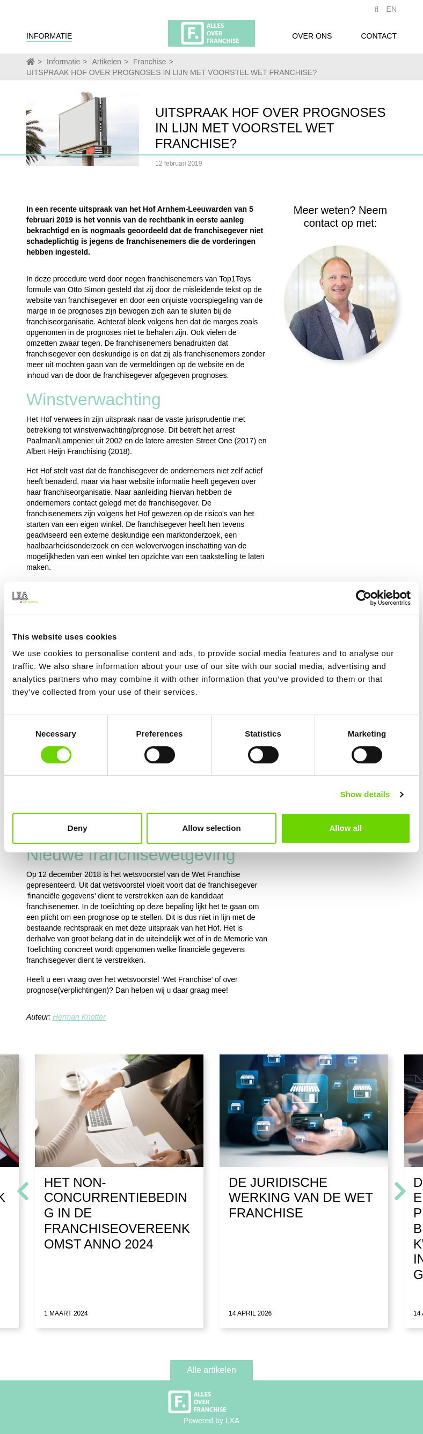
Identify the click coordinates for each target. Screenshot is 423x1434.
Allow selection (211, 828)
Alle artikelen (211, 1369)
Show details (365, 794)
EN (391, 12)
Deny (77, 828)
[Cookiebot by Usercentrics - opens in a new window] (364, 598)
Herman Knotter (79, 1017)
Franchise (149, 61)
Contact (379, 39)
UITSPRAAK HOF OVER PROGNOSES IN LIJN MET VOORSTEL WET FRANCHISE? (171, 72)
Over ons (312, 39)
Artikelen (106, 61)
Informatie (49, 39)
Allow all (345, 828)
